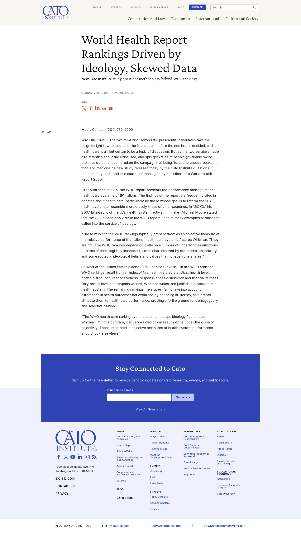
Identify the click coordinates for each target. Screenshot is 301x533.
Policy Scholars (159, 497)
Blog (181, 7)
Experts (116, 7)
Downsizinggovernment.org (224, 526)
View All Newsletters (150, 409)
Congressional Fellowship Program (128, 473)
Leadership (123, 445)
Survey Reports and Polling (226, 462)
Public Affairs (124, 451)
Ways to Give (157, 437)
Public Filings (224, 449)
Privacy (61, 493)
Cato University (226, 494)
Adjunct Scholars (160, 503)
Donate (197, 7)
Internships (223, 479)
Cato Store (125, 498)
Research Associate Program (229, 486)
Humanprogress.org (166, 526)
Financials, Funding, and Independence (130, 458)
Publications (159, 7)
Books (220, 437)
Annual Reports (125, 466)
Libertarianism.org (116, 526)
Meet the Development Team (161, 456)
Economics (180, 19)
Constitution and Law (146, 19)
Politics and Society (242, 19)
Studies (221, 455)
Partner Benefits (159, 443)
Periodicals (192, 432)
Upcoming (156, 471)
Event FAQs (156, 483)
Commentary (224, 443)
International (207, 19)
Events (136, 7)
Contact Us (64, 486)
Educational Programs (226, 473)
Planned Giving (158, 449)
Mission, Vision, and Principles (128, 438)
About (97, 7)
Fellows (154, 509)
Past (152, 477)
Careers (121, 481)
